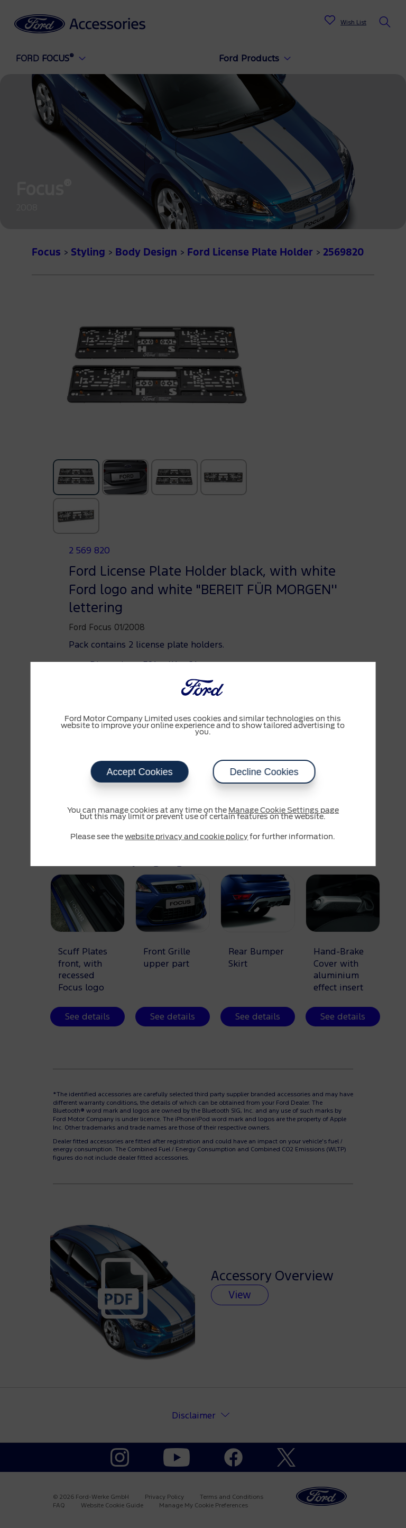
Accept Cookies (139, 772)
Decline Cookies (263, 772)
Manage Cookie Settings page (283, 810)
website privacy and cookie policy (186, 837)
